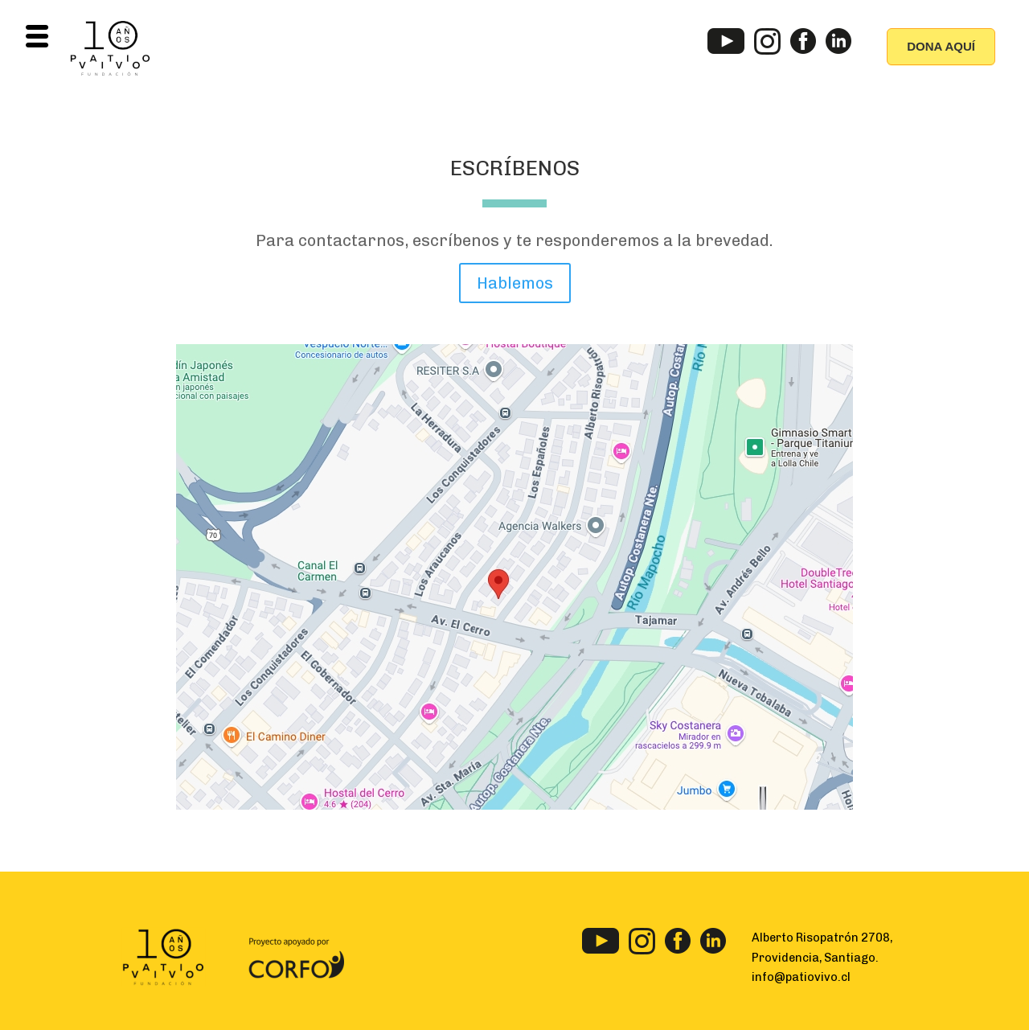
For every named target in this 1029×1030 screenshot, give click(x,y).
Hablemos (515, 283)
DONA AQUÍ (941, 46)
